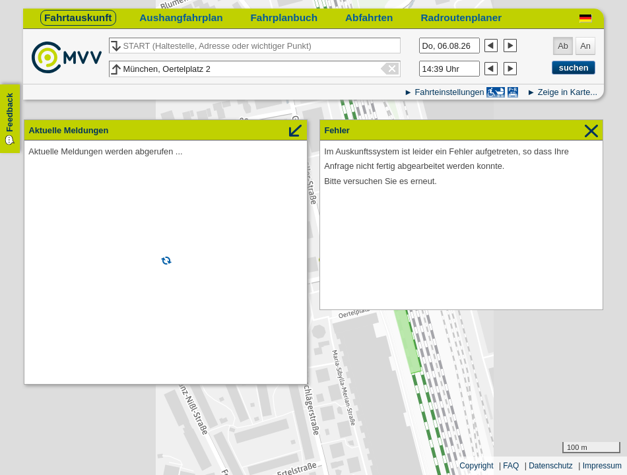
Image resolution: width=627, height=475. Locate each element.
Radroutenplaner (461, 17)
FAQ (511, 465)
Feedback (10, 112)
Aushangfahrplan (180, 17)
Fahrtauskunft (78, 17)
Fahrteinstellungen (449, 92)
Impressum (602, 465)
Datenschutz (551, 465)
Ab (563, 46)
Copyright (476, 465)
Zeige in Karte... (567, 92)
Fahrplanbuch (283, 17)
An (585, 46)
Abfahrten (369, 17)
